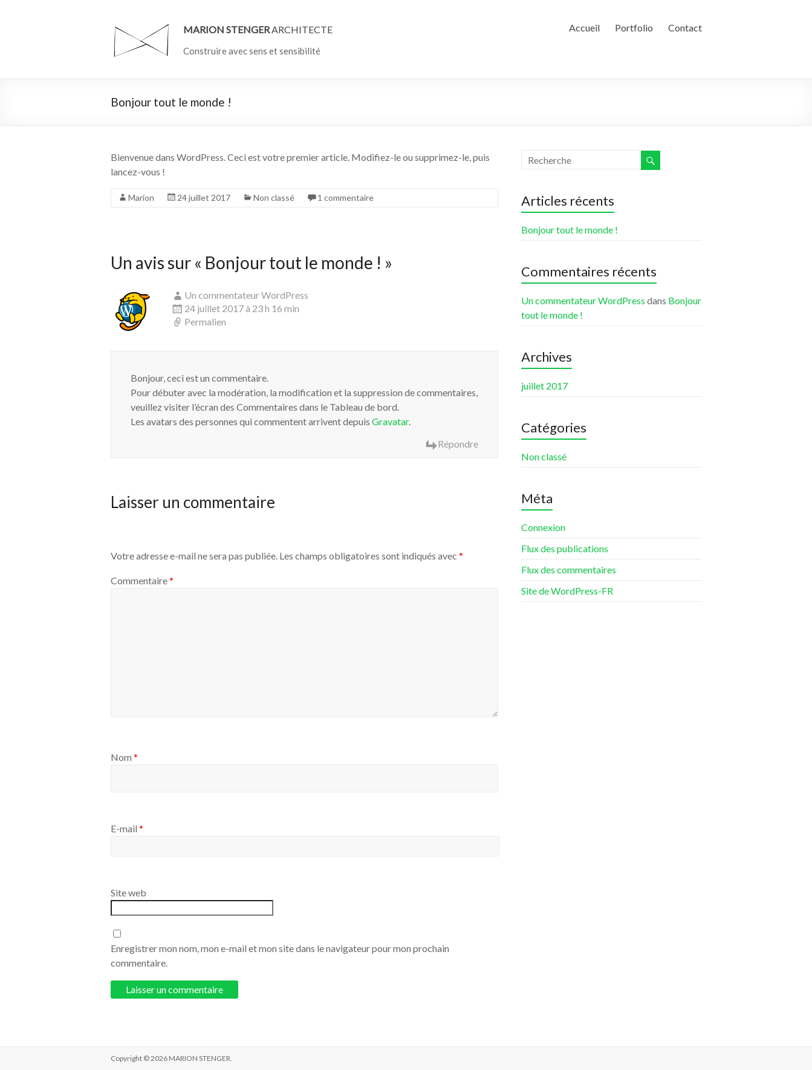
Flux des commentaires (568, 569)
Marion (141, 197)
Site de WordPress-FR (567, 590)
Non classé (273, 197)
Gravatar (390, 421)
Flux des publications (564, 548)
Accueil (584, 27)
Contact (685, 27)
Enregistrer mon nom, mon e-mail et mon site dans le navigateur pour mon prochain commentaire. (280, 955)
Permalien (205, 321)
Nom (124, 757)
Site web (128, 892)
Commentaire (142, 580)
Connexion (543, 527)
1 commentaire (345, 197)
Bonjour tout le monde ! (569, 229)
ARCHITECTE (258, 29)
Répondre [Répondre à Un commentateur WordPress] (458, 443)
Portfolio (634, 27)
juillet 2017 (544, 385)
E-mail (127, 828)
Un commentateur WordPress (246, 295)
